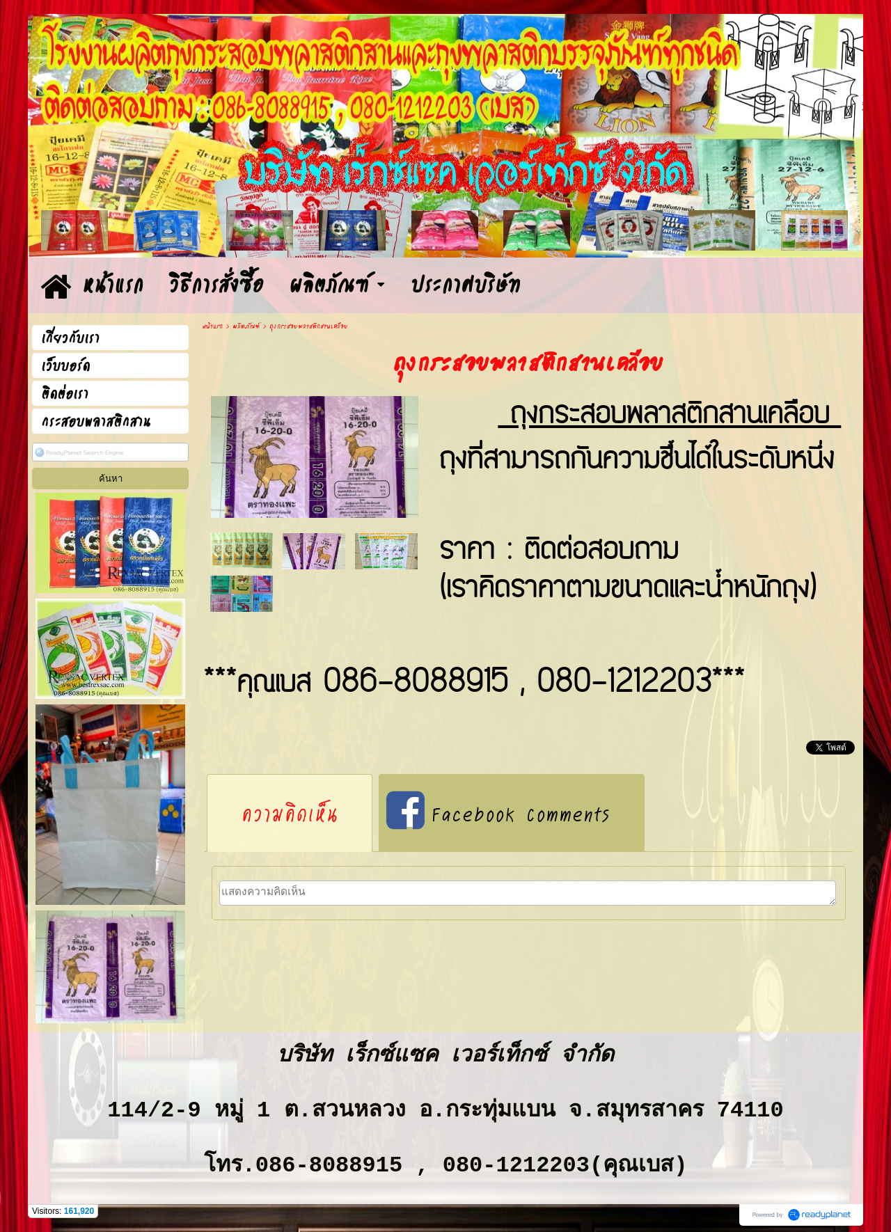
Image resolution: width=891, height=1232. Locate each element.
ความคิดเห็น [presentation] (289, 812)
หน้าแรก (212, 326)
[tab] (289, 813)
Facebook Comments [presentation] (498, 812)
